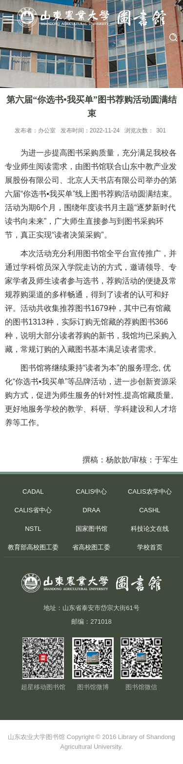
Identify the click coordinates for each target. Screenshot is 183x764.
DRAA (91, 510)
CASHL (149, 510)
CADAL (32, 491)
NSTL (33, 528)
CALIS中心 (91, 491)
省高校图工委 (91, 547)
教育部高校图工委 (33, 547)
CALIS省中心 (33, 510)
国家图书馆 (91, 528)
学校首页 (150, 547)
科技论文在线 (150, 528)
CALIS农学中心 (150, 491)
